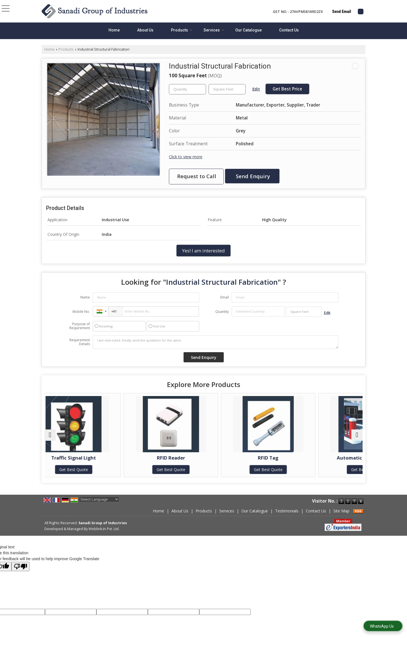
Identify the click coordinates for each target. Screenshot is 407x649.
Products (181, 30)
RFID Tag (243, 457)
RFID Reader (163, 457)
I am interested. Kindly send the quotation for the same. (215, 342)
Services (214, 30)
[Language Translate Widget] (99, 505)
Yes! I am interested (203, 250)
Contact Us (289, 30)
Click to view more (185, 156)
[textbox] (227, 89)
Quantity (222, 311)
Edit (256, 89)
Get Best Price (287, 89)
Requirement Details (79, 342)
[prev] (50, 438)
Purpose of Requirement (79, 326)
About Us (145, 30)
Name (85, 297)
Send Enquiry (253, 176)
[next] (357, 438)
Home (114, 30)
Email (224, 297)
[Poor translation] (21, 572)
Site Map (341, 516)
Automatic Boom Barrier (323, 457)
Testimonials (287, 516)
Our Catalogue (248, 30)
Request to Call (196, 176)
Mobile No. (81, 311)
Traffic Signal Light (83, 457)
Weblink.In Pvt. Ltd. (104, 534)
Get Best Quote (83, 469)
